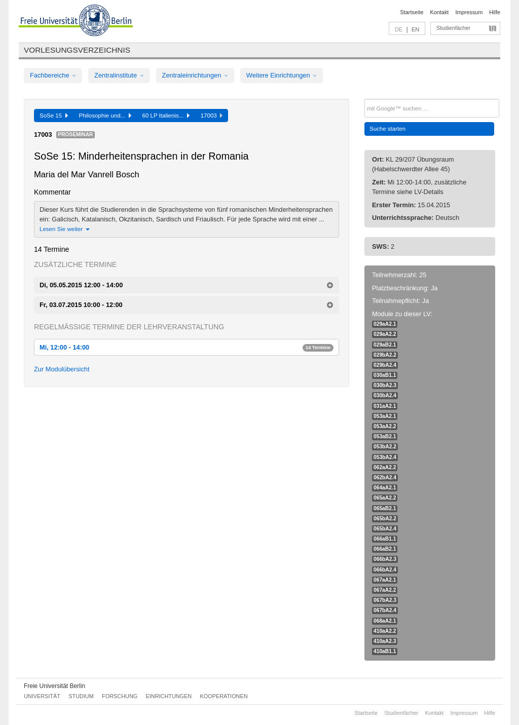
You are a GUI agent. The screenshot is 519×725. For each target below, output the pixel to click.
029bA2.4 (385, 365)
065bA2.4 (385, 528)
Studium (81, 696)
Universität (42, 696)
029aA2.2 (385, 334)
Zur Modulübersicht (62, 369)
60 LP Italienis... (166, 115)
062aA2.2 (385, 467)
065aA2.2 (385, 498)
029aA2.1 (385, 324)
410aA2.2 (385, 631)
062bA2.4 (385, 477)
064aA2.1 (385, 487)
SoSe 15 (54, 115)
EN (415, 29)
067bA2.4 (385, 610)
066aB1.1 (385, 539)
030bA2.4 (385, 395)
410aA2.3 (385, 641)
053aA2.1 (385, 416)
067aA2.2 (385, 590)
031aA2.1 (385, 406)
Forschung (119, 696)
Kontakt (439, 12)
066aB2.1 (385, 549)
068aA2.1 (385, 621)
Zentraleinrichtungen (195, 75)
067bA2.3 (385, 600)
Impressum (469, 12)
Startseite (412, 12)
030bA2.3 (385, 385)
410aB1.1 (385, 651)
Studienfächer (453, 28)
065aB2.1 (385, 508)
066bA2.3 (385, 559)
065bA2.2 (385, 518)
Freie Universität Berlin (54, 686)
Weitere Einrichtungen (281, 75)
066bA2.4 (385, 570)
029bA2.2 (385, 355)
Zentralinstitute (119, 75)
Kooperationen (224, 696)
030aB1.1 (385, 375)
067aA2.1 (385, 580)
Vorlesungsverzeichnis (77, 50)
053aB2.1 (385, 436)
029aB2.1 (385, 345)
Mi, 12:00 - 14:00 (186, 347)
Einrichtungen (169, 696)
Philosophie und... (105, 115)
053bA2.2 (385, 446)
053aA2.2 (385, 426)
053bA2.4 (385, 457)
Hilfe (494, 12)
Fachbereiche (53, 75)
